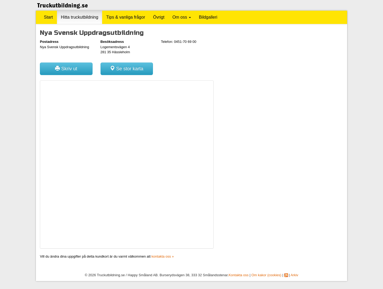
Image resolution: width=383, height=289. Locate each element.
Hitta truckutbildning (79, 17)
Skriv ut (66, 68)
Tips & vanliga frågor (125, 17)
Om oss (181, 17)
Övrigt (158, 17)
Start (48, 17)
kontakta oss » (163, 256)
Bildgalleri (208, 17)
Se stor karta (126, 68)
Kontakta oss (238, 275)
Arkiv (294, 275)
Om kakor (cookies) (266, 275)
